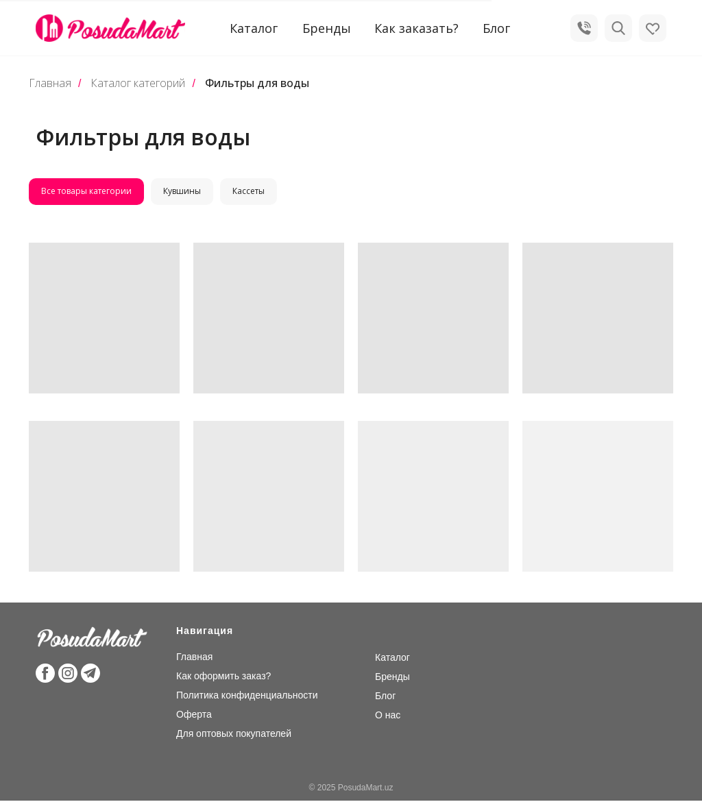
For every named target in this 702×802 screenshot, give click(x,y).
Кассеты (252, 191)
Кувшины (184, 191)
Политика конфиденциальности (247, 696)
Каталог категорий (137, 83)
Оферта (194, 715)
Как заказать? (416, 28)
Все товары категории (87, 191)
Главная (50, 83)
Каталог (392, 658)
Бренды (326, 28)
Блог (496, 28)
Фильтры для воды (257, 83)
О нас (387, 716)
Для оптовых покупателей (233, 734)
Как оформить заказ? (223, 677)
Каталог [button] (254, 28)
